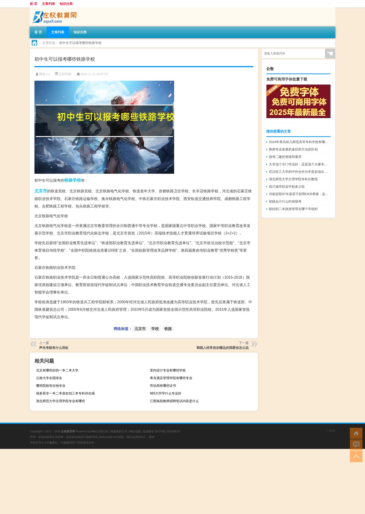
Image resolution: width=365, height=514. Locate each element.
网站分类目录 (99, 431)
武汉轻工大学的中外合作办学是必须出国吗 (300, 172)
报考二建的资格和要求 (285, 157)
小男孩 (331, 430)
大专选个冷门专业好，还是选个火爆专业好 (300, 164)
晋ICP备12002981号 (167, 431)
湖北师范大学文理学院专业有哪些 (60, 401)
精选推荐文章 (118, 431)
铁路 (68, 180)
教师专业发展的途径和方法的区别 (293, 149)
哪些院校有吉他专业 (50, 385)
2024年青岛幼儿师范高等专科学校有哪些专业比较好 (300, 142)
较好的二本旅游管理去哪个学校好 (293, 209)
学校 (77, 180)
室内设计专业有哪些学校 (168, 370)
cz (48, 74)
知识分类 (66, 4)
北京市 (40, 191)
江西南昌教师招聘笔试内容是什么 (174, 401)
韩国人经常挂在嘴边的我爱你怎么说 (222, 348)
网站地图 (135, 431)
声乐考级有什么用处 (53, 348)
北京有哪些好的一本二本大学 (57, 370)
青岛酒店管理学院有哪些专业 (171, 378)
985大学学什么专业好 (165, 393)
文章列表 (48, 4)
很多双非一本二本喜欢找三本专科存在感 (65, 393)
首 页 (33, 4)
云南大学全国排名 (49, 378)
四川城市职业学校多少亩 (287, 186)
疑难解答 (148, 431)
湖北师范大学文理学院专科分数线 (293, 179)
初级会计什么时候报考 (285, 201)
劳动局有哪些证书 (163, 385)
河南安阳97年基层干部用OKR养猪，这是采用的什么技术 (300, 194)
